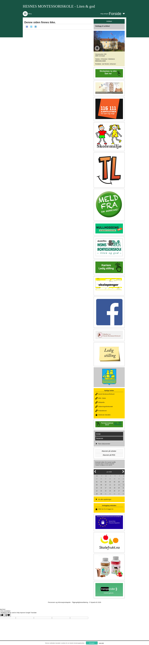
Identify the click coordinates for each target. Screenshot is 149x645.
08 (96, 485)
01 (96, 482)
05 (114, 482)
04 (110, 482)
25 (96, 479)
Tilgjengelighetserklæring (80, 602)
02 (101, 482)
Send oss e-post (100, 61)
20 (119, 488)
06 (119, 482)
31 (123, 479)
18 (110, 488)
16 (101, 488)
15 (96, 488)
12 (114, 485)
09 (101, 485)
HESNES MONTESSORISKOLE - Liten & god (59, 6)
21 (123, 488)
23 (101, 491)
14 (123, 485)
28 (110, 479)
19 (114, 488)
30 (119, 479)
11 (110, 485)
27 (105, 479)
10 (105, 485)
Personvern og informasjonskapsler (59, 602)
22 (96, 491)
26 (101, 479)
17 (105, 488)
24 (105, 491)
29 (114, 479)
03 (105, 482)
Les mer (101, 643)
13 (119, 485)
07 (123, 482)
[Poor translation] (7, 615)
